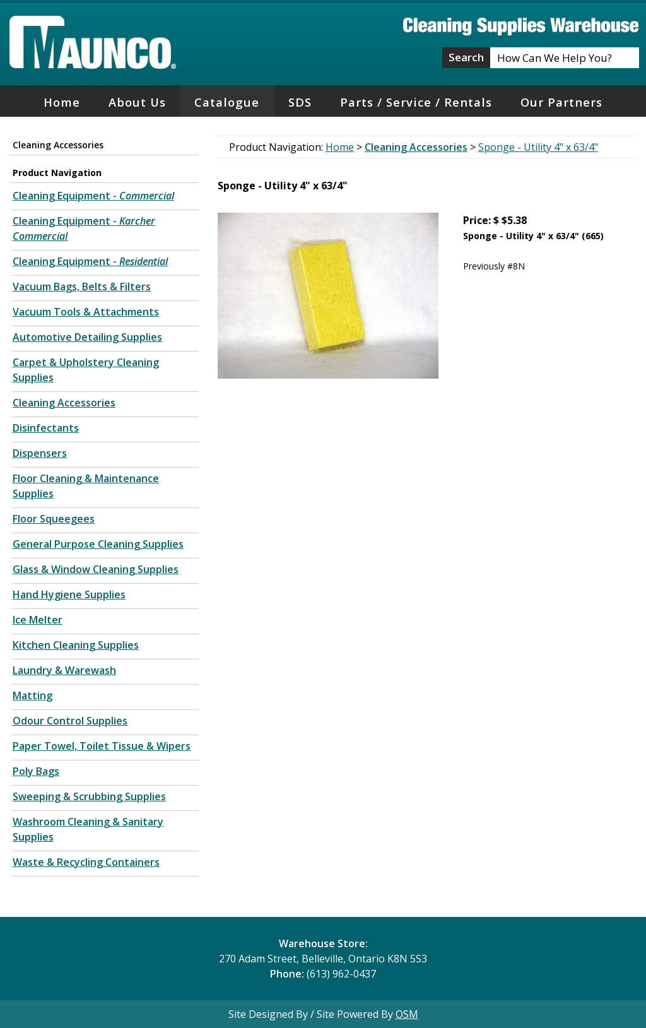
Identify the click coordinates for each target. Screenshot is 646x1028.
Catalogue (226, 102)
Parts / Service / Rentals (416, 102)
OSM (407, 1014)
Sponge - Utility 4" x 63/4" (538, 147)
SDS (300, 102)
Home (62, 102)
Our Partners (561, 102)
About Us (137, 102)
